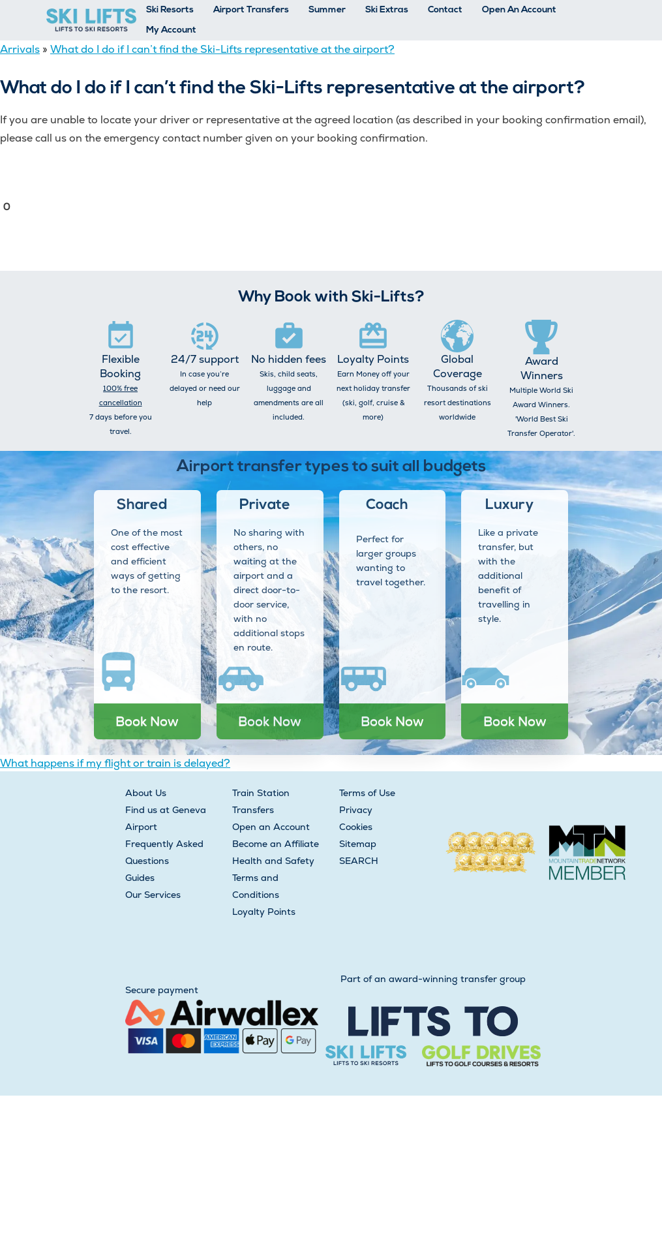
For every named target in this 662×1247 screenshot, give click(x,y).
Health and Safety (273, 861)
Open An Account (519, 10)
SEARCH (358, 861)
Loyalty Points (263, 911)
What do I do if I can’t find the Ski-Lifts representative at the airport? (222, 49)
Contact (445, 10)
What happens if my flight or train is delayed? (115, 763)
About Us (145, 793)
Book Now (147, 721)
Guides (140, 878)
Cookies (355, 827)
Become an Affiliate (275, 844)
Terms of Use (367, 793)
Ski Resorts (170, 10)
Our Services (153, 895)
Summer (327, 10)
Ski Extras (386, 10)
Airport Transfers (251, 10)
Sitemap (357, 844)
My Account (171, 30)
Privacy (355, 810)
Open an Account (271, 827)
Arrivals (20, 49)
